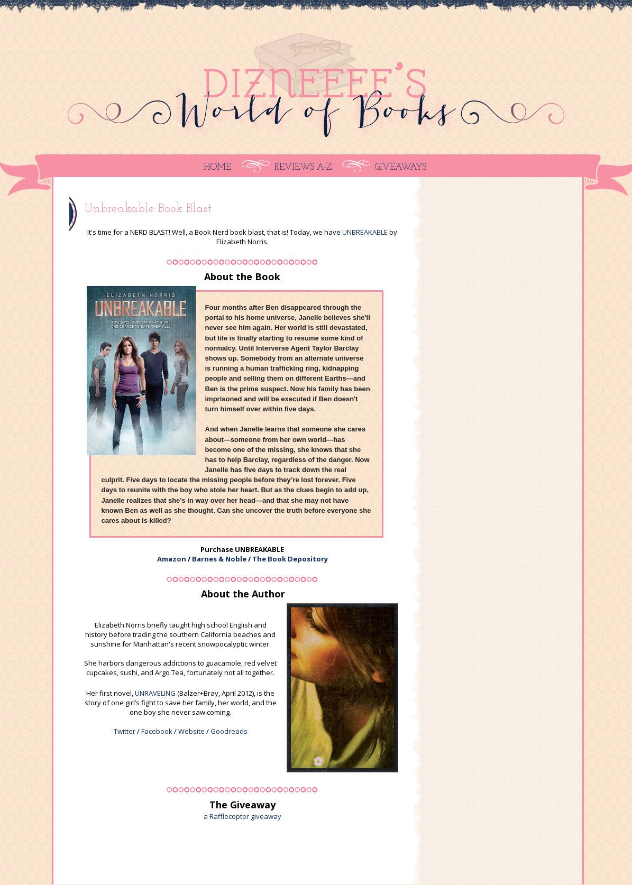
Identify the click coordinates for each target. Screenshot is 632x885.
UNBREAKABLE (365, 232)
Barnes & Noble (219, 559)
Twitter (124, 731)
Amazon (171, 559)
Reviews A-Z (303, 167)
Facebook (156, 731)
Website (191, 731)
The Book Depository (290, 559)
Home (217, 167)
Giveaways (400, 167)
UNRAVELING (155, 693)
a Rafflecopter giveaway (242, 816)
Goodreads (229, 731)
